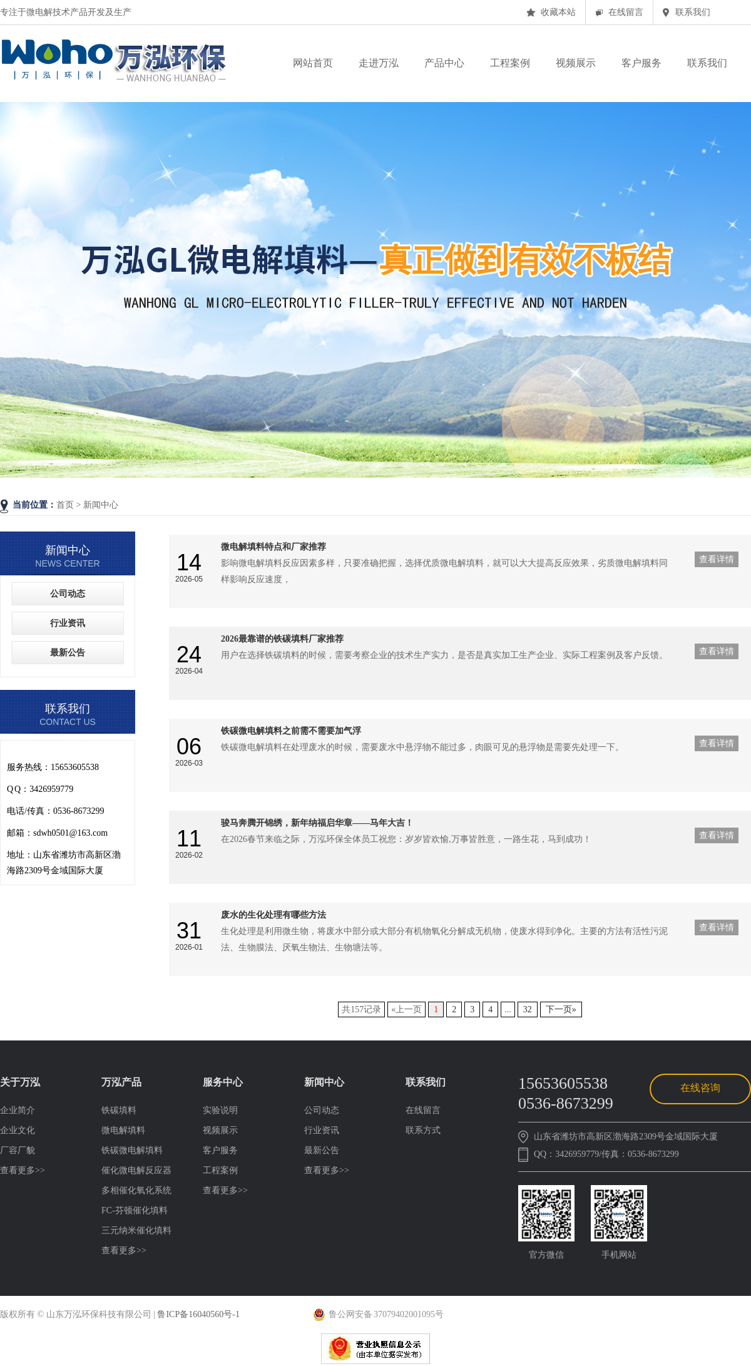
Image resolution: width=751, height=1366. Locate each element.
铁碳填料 (118, 1110)
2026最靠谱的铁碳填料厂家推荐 (282, 639)
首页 (66, 505)
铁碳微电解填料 (132, 1150)
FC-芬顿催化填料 (134, 1210)
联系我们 (692, 12)
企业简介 (17, 1110)
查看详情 (716, 559)
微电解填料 (123, 1130)
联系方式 (423, 1130)
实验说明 (220, 1110)
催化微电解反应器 (136, 1170)
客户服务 (220, 1150)
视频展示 (220, 1130)
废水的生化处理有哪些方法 (273, 915)
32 (527, 1009)
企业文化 (17, 1130)
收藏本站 (558, 12)
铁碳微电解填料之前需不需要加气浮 (291, 731)
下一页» (561, 1009)
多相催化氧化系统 (136, 1190)
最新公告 (67, 652)
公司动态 (67, 593)
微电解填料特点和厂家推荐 (273, 547)
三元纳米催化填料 (136, 1230)
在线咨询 (700, 1087)
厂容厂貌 (17, 1150)
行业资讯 (67, 623)
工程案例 (220, 1170)
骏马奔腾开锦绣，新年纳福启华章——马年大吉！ (317, 823)
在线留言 (625, 12)
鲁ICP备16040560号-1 (198, 1314)
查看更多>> (22, 1170)
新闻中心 (100, 505)
